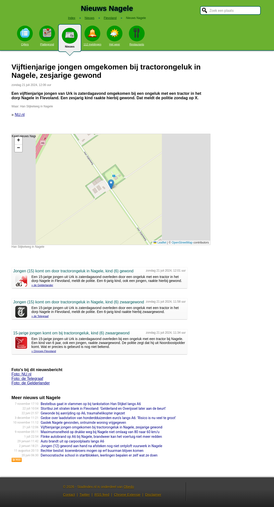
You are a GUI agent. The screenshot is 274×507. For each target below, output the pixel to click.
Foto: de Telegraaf (27, 378)
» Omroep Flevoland (44, 351)
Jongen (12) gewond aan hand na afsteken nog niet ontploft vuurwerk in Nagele (101, 446)
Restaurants (137, 36)
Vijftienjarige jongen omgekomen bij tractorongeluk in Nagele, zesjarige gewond (101, 427)
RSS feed (101, 495)
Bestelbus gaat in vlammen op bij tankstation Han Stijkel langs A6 (91, 404)
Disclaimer (153, 495)
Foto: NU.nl (22, 374)
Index (71, 18)
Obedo (129, 487)
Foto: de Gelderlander (31, 383)
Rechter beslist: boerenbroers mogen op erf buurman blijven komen (92, 451)
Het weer (114, 36)
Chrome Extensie (127, 495)
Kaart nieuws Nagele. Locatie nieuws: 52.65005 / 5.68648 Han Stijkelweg (110, 189)
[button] (111, 184)
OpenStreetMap (182, 242)
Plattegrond (47, 36)
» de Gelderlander (42, 285)
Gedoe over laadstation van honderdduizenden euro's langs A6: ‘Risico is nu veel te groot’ (108, 418)
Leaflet (160, 242)
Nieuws (70, 40)
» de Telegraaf (40, 316)
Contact (69, 495)
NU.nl (20, 115)
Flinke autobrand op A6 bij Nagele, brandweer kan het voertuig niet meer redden (101, 437)
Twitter (85, 495)
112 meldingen (92, 36)
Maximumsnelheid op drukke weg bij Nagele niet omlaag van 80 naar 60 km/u (100, 432)
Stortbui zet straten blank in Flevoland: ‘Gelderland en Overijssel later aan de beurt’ (103, 408)
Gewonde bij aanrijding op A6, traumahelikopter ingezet (83, 413)
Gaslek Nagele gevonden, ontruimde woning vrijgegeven (83, 423)
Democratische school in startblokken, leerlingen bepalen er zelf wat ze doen (99, 455)
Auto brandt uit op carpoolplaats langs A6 (72, 441)
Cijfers (25, 36)
